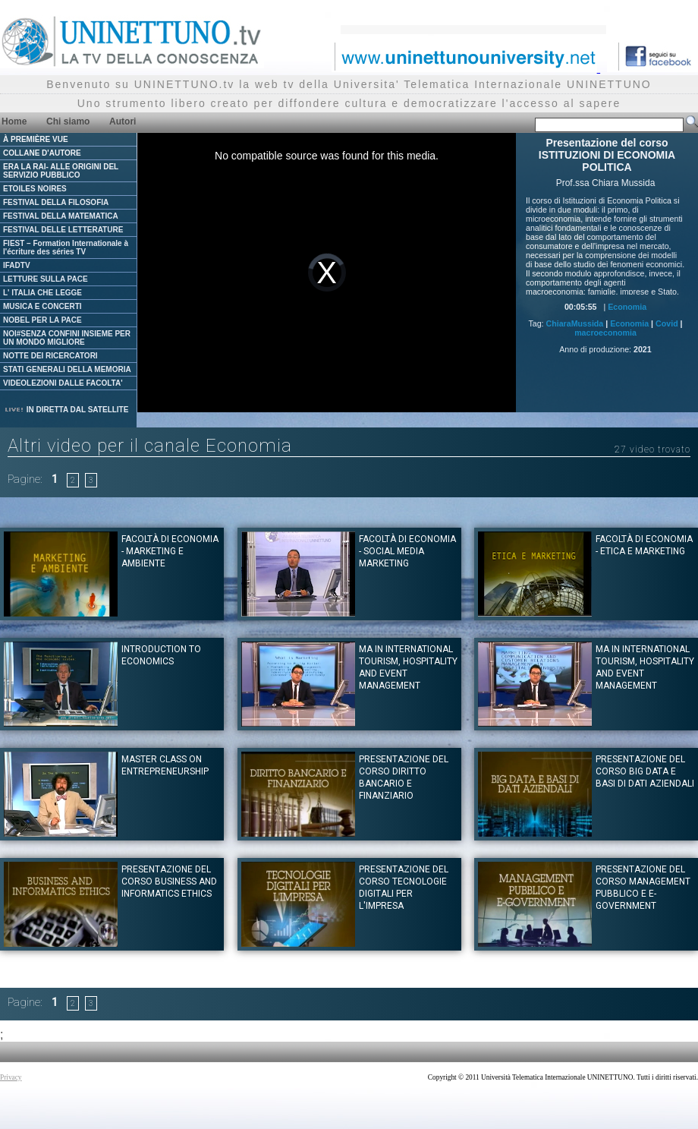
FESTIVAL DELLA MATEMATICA (60, 216)
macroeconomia (605, 332)
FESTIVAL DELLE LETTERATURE (63, 229)
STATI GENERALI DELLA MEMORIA (67, 369)
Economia (627, 306)
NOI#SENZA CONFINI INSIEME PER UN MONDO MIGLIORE (66, 338)
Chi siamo (68, 121)
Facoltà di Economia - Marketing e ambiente (170, 551)
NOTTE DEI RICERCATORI (50, 356)
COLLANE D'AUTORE (42, 153)
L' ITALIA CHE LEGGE (42, 293)
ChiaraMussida (574, 323)
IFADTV (16, 265)
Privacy (11, 1077)
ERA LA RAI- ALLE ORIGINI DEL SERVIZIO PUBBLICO (60, 170)
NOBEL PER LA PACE (42, 320)
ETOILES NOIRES (35, 188)
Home (14, 121)
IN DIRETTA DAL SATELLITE (66, 409)
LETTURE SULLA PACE (45, 279)
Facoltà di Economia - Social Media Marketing (407, 551)
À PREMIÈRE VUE (35, 139)
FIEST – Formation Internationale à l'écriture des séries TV (65, 247)
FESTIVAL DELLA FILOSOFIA (55, 202)
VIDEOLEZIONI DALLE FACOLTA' (63, 383)
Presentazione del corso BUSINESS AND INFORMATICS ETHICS (169, 881)
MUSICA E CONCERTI (42, 306)
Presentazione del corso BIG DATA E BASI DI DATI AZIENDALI (645, 771)
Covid (667, 323)
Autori (122, 121)
